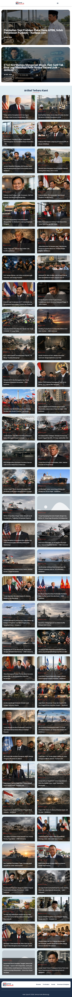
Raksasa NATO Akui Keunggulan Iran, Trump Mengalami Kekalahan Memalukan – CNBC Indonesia (16, 382)
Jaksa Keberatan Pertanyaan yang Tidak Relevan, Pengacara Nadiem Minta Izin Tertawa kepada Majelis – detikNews (52, 249)
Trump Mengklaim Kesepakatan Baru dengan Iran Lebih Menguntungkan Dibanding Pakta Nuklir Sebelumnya (18, 543)
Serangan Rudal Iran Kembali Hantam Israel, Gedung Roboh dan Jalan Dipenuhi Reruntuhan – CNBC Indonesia (53, 890)
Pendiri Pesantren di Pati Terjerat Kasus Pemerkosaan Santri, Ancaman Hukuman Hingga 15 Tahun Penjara (53, 302)
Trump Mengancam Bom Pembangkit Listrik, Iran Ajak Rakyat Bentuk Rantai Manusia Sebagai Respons (17, 730)
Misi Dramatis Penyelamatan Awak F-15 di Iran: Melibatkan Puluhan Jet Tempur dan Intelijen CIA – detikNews (53, 730)
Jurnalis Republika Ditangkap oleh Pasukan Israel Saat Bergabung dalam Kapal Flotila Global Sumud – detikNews (18, 168)
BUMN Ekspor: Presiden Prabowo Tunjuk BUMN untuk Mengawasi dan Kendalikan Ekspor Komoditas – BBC (19, 142)
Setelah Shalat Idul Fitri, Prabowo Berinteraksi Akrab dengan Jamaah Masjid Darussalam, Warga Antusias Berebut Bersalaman (52, 943)
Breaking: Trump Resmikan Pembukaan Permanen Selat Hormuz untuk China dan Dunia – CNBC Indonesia (52, 596)
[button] (57, 3)
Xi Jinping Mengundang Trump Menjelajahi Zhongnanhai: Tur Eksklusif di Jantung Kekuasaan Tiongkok (18, 222)
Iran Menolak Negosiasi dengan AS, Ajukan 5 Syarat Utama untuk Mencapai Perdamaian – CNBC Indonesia (18, 890)
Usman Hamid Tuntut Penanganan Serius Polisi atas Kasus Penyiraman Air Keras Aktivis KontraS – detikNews (53, 970)
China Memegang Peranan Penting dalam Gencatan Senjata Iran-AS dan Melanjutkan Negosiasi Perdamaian (18, 676)
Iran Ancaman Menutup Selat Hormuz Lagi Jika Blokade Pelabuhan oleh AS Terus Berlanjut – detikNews (52, 569)
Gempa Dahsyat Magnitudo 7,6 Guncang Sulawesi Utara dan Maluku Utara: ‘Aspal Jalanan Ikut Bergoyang (52, 783)
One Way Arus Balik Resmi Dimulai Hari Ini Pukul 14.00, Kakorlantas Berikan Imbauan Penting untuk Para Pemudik (18, 917)
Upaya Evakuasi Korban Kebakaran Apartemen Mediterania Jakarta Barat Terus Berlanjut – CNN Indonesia (52, 409)
